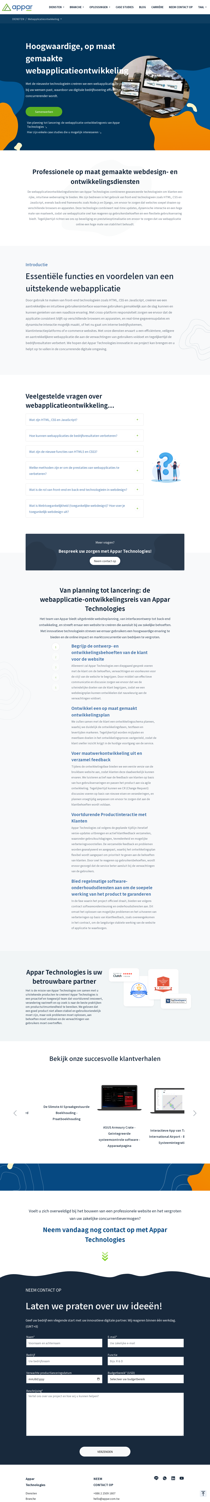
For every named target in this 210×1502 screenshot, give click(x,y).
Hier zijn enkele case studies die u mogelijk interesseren (64, 132)
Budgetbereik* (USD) (121, 1373)
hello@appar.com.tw (106, 1499)
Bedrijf (30, 1355)
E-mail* (112, 1337)
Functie (112, 1355)
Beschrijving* (34, 1391)
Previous (15, 1111)
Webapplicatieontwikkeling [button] (44, 19)
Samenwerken (44, 112)
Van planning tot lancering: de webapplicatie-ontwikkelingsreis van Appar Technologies (73, 124)
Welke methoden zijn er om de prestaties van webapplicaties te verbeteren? (74, 470)
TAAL (201, 7)
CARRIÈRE (157, 7)
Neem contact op (105, 561)
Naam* (30, 1337)
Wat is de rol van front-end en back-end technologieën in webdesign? (78, 489)
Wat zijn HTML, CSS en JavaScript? (53, 419)
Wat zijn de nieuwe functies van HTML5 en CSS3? (63, 451)
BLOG (142, 7)
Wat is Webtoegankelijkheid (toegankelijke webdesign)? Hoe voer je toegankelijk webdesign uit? (77, 508)
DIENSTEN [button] (55, 7)
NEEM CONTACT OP (181, 7)
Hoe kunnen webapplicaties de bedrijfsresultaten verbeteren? (73, 435)
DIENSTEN (18, 19)
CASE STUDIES (125, 7)
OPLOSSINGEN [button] (98, 7)
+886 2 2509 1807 (104, 1493)
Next (195, 1111)
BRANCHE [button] (76, 7)
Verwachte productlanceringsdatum (49, 1373)
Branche (31, 1499)
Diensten (31, 1493)
